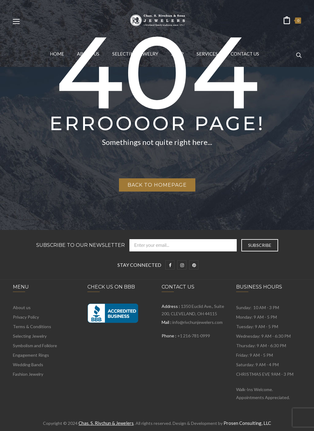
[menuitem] (57, 53)
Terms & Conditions (32, 326)
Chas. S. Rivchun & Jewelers (106, 423)
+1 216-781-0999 (193, 335)
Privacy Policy (26, 317)
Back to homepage (157, 185)
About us (22, 307)
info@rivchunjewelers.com (197, 322)
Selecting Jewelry (30, 336)
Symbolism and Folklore (35, 345)
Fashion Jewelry (28, 374)
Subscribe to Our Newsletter (80, 245)
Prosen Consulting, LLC (247, 423)
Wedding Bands (28, 364)
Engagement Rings (31, 355)
